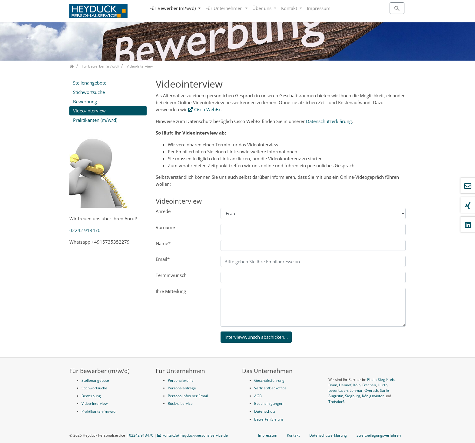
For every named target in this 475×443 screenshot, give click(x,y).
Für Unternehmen (224, 8)
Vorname (165, 227)
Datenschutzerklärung (329, 121)
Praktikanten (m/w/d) (95, 120)
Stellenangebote (89, 83)
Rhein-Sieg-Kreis (381, 379)
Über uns (262, 8)
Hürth (382, 385)
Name (163, 243)
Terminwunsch (171, 275)
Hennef (345, 385)
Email (163, 259)
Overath (371, 390)
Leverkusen (338, 390)
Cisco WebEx (207, 109)
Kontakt (289, 8)
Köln (356, 385)
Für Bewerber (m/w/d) (173, 8)
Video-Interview (89, 111)
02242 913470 (85, 230)
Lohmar (356, 390)
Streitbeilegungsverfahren (379, 435)
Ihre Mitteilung (171, 291)
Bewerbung (85, 101)
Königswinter (373, 395)
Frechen (369, 385)
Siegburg (352, 395)
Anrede (163, 211)
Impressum (319, 8)
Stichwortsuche (89, 92)
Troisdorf (336, 401)
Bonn (332, 385)
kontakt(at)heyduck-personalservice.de (195, 435)
